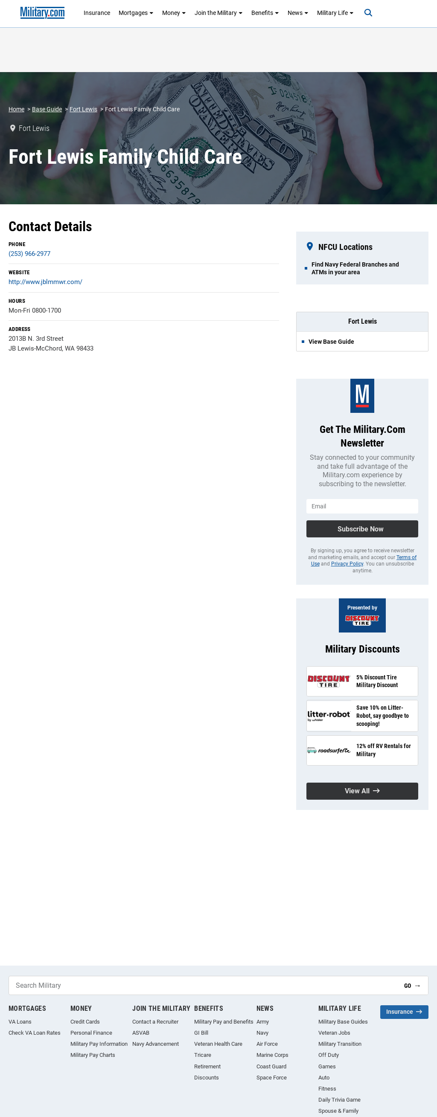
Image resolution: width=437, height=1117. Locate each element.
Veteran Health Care (218, 1044)
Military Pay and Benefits (223, 1021)
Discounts (206, 1077)
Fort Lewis (83, 109)
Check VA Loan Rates (35, 1033)
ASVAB (140, 1033)
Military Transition (339, 1044)
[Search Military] (203, 985)
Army (262, 1021)
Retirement (207, 1066)
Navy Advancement (155, 1044)
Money (174, 13)
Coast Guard (271, 1066)
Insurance (97, 13)
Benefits (265, 13)
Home (16, 109)
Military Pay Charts (92, 1055)
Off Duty (328, 1055)
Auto (323, 1077)
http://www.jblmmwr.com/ (45, 282)
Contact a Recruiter (155, 1021)
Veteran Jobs (334, 1033)
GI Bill (201, 1033)
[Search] (367, 13)
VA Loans (20, 1021)
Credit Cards (85, 1021)
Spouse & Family (338, 1111)
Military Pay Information (99, 1044)
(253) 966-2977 (29, 254)
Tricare (202, 1055)
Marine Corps (272, 1055)
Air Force (267, 1044)
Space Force (271, 1077)
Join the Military (219, 13)
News (298, 13)
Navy (262, 1033)
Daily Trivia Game (339, 1100)
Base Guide (47, 109)
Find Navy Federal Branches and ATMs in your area (355, 268)
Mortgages (136, 13)
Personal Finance (91, 1033)
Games (327, 1066)
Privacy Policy (347, 564)
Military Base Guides (343, 1021)
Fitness (327, 1088)
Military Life (335, 13)
